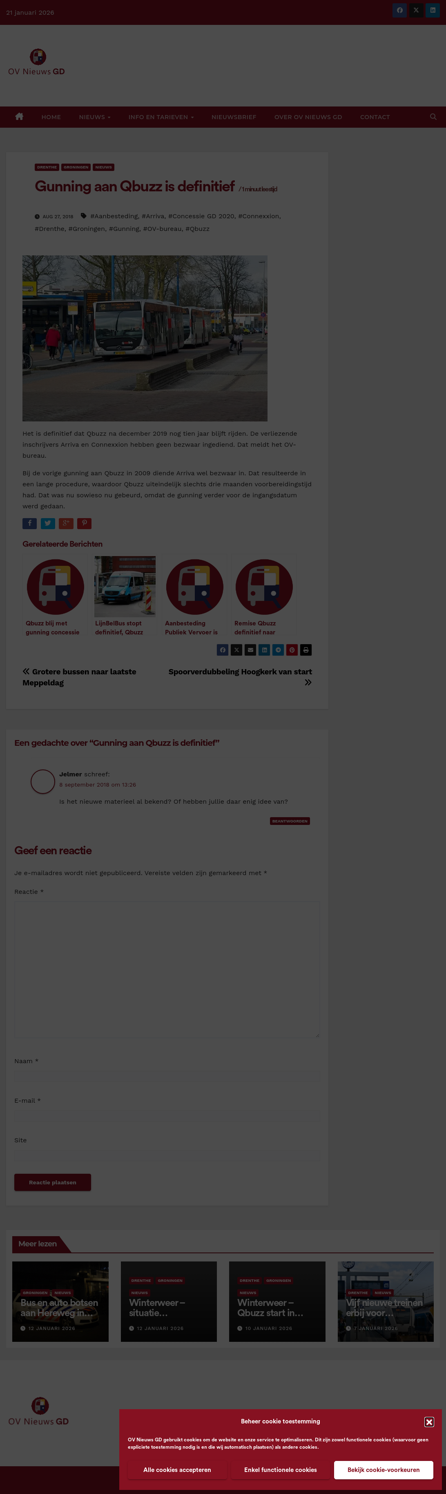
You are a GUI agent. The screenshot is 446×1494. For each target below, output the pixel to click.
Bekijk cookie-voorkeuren (384, 1470)
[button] (429, 1422)
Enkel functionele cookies (280, 1470)
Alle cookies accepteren (177, 1470)
